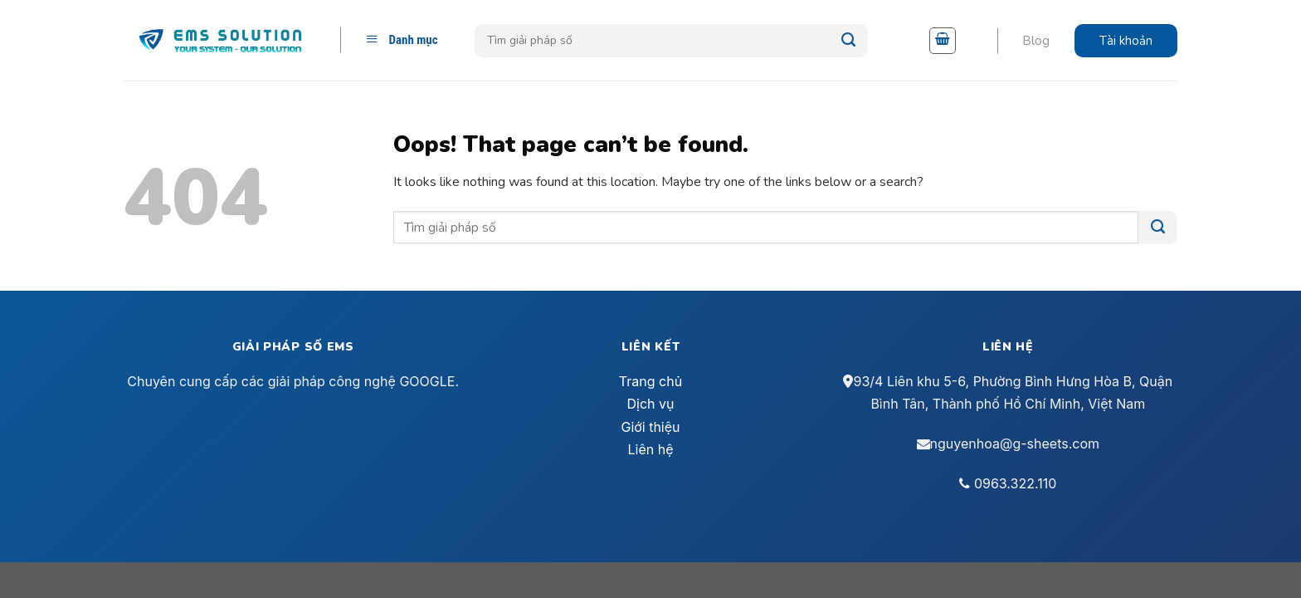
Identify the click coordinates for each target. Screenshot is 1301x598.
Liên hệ (650, 449)
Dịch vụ (651, 403)
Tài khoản (1125, 40)
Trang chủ (650, 381)
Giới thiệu (650, 427)
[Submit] (848, 40)
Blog (1036, 40)
